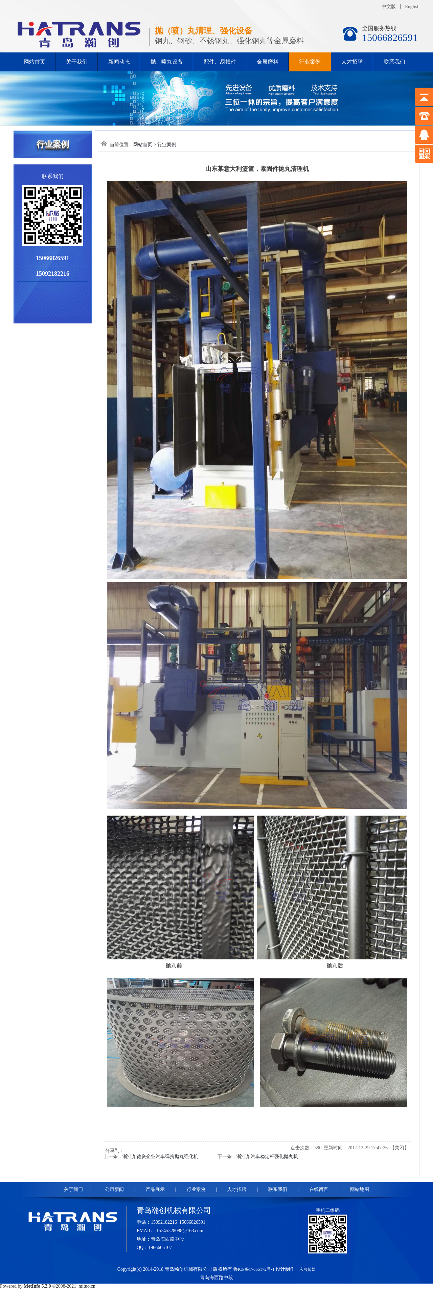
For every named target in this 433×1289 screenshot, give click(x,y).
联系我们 (394, 62)
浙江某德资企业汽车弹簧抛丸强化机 (160, 1156)
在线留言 (318, 1189)
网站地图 (359, 1189)
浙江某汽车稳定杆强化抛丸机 (267, 1156)
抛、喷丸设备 (167, 62)
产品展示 (155, 1189)
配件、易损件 (220, 62)
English (412, 6)
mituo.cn (86, 1286)
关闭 (399, 1147)
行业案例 (310, 62)
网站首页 (34, 62)
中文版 (389, 6)
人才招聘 (352, 62)
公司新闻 (114, 1189)
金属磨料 (267, 62)
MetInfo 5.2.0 (37, 1286)
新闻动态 (119, 62)
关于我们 (77, 62)
